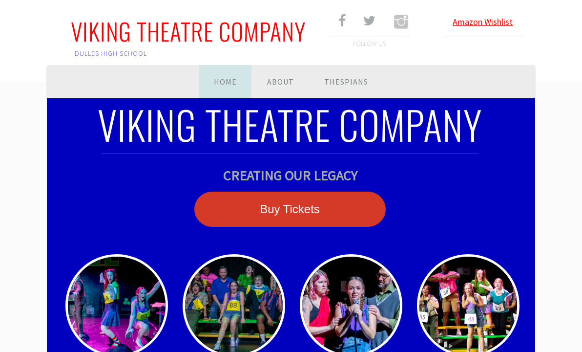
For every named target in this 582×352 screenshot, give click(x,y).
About (280, 82)
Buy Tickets (290, 209)
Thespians (346, 82)
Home (225, 82)
